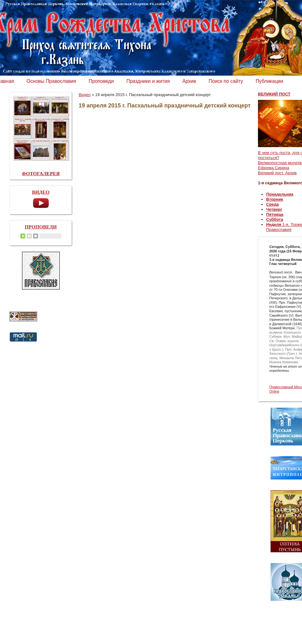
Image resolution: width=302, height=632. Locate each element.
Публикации (269, 81)
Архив (189, 81)
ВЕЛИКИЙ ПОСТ (274, 94)
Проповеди (101, 81)
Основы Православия (51, 81)
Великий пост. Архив (277, 172)
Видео (85, 94)
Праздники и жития (148, 81)
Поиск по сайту (226, 81)
